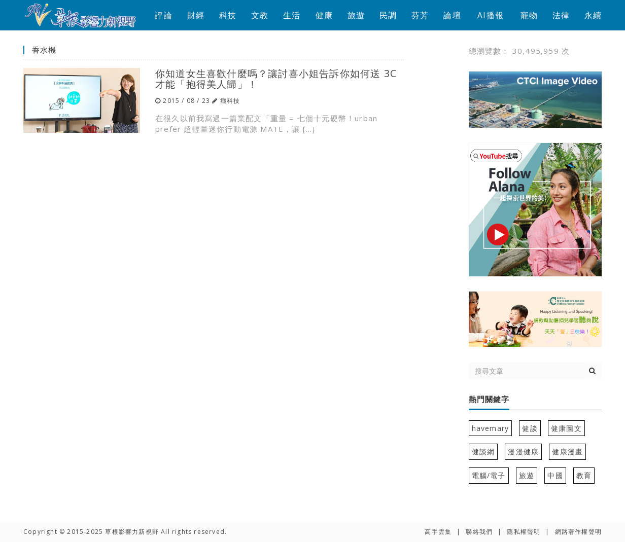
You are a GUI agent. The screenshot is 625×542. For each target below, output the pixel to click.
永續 (593, 15)
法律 (561, 15)
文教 (259, 15)
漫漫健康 (523, 451)
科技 (227, 15)
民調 (388, 15)
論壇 (452, 15)
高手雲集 (438, 531)
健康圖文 (566, 428)
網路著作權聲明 (578, 531)
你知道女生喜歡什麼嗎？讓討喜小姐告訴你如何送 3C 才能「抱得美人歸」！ (276, 78)
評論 (163, 15)
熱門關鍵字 (489, 399)
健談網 (483, 451)
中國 (555, 475)
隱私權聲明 (523, 531)
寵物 (529, 15)
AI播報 (490, 15)
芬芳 (420, 15)
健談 (529, 428)
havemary (490, 428)
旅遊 (356, 15)
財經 (195, 15)
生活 (291, 15)
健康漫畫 (567, 451)
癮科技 (230, 100)
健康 (324, 15)
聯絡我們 (479, 531)
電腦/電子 (489, 475)
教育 (584, 475)
